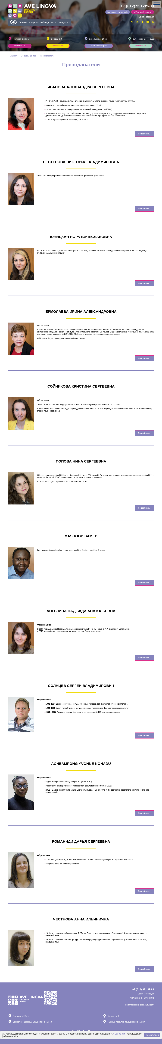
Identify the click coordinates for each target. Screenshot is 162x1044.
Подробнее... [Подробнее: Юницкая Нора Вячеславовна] (144, 283)
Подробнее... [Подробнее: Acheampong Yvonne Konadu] (144, 813)
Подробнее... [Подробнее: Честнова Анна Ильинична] (144, 969)
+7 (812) (137, 6)
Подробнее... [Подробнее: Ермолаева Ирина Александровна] (144, 358)
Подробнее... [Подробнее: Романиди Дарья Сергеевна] (144, 891)
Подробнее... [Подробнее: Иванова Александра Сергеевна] (144, 134)
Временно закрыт (99, 46)
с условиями (119, 1033)
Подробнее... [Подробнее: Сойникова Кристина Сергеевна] (144, 433)
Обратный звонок (143, 12)
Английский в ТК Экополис (142, 998)
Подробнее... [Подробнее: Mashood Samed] (144, 583)
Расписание (20, 46)
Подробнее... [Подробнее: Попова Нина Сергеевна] (144, 508)
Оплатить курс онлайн (120, 12)
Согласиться (152, 1035)
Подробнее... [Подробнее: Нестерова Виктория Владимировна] (144, 209)
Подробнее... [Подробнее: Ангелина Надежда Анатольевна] (144, 658)
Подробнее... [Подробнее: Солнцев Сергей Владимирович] (144, 735)
